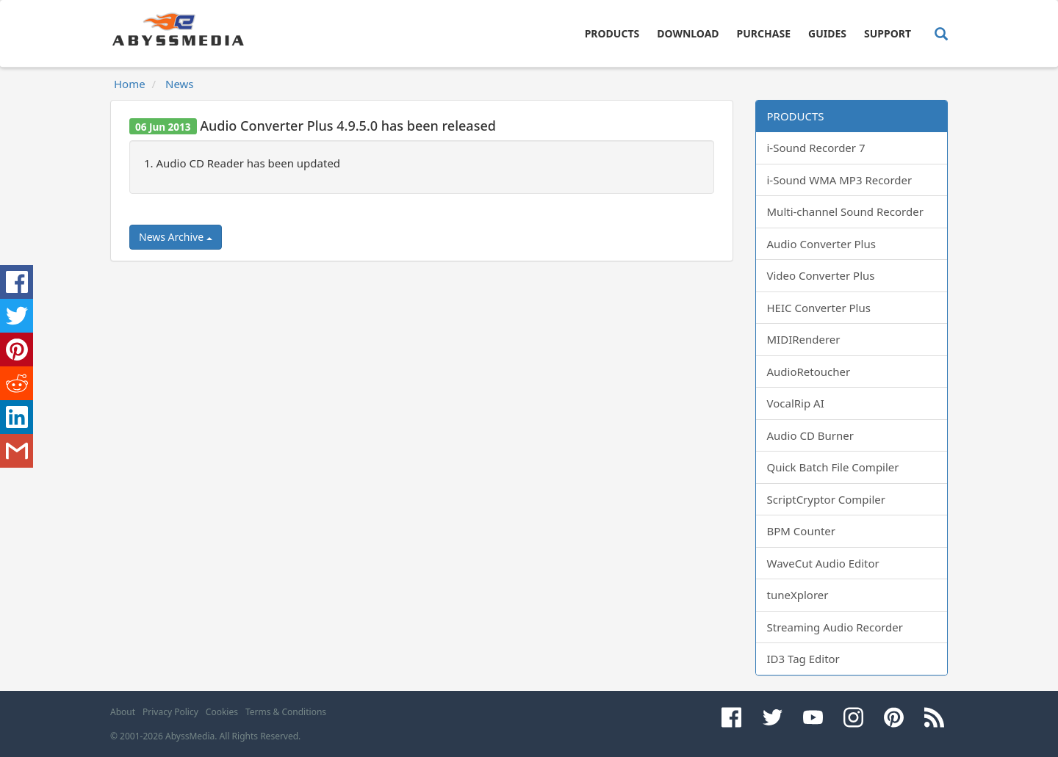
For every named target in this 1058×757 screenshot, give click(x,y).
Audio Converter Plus (821, 243)
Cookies (222, 712)
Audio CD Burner (810, 435)
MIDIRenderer (804, 339)
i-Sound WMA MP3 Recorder (840, 180)
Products (612, 33)
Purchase (764, 33)
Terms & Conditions (285, 712)
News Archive (175, 237)
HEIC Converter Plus (819, 307)
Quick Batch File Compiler (833, 467)
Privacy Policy (170, 712)
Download (688, 33)
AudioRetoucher (809, 371)
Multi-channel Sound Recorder (845, 211)
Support (887, 33)
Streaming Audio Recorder (835, 627)
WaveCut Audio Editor (823, 563)
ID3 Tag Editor (803, 658)
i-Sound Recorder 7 (816, 147)
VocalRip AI (795, 403)
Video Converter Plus (821, 275)
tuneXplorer (798, 594)
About (122, 712)
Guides (827, 33)
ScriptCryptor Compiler (826, 499)
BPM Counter (801, 531)
